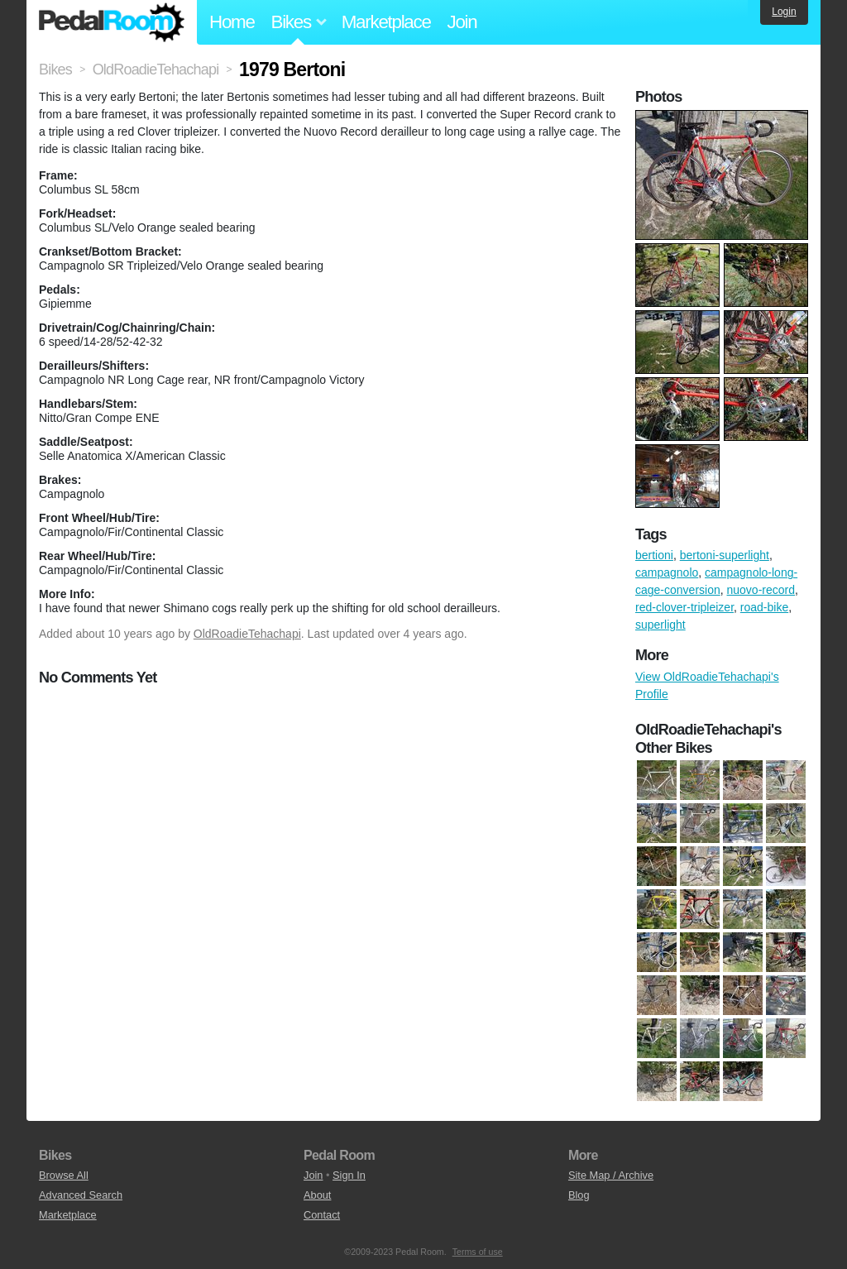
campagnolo (666, 572)
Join (462, 22)
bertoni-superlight (724, 555)
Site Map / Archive (610, 1175)
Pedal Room (111, 22)
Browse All (64, 1175)
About (317, 1195)
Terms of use (477, 1252)
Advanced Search (80, 1195)
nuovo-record (761, 589)
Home (232, 22)
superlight (660, 624)
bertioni (654, 555)
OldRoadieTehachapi (247, 633)
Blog (579, 1195)
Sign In (349, 1175)
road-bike (764, 607)
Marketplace (386, 22)
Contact (322, 1215)
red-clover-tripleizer (684, 607)
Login (784, 11)
